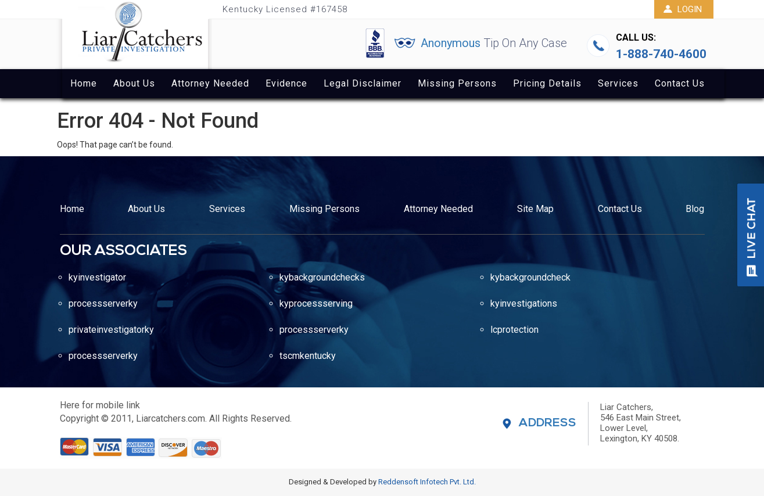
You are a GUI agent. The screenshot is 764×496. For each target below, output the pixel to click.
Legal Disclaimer (362, 83)
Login (682, 9)
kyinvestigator (97, 277)
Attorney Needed (210, 83)
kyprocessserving (316, 303)
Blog (695, 208)
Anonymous (494, 43)
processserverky (103, 303)
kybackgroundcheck (530, 277)
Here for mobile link (100, 405)
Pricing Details (547, 83)
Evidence (286, 83)
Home (83, 83)
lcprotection (514, 329)
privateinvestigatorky (111, 329)
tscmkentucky (307, 355)
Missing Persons (457, 83)
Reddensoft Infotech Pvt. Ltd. (427, 481)
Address (547, 423)
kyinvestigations (523, 303)
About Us (134, 83)
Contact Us (680, 83)
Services (618, 83)
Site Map (535, 208)
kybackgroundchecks (322, 277)
